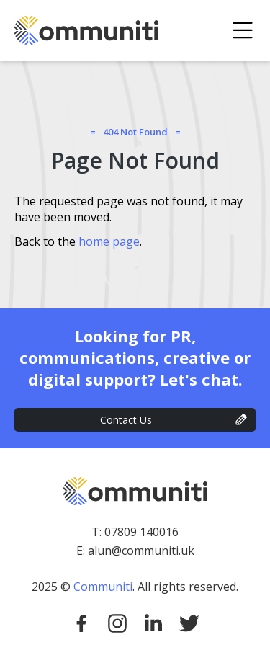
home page (109, 241)
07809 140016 (141, 532)
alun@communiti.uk (141, 551)
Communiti (102, 587)
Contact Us (126, 420)
